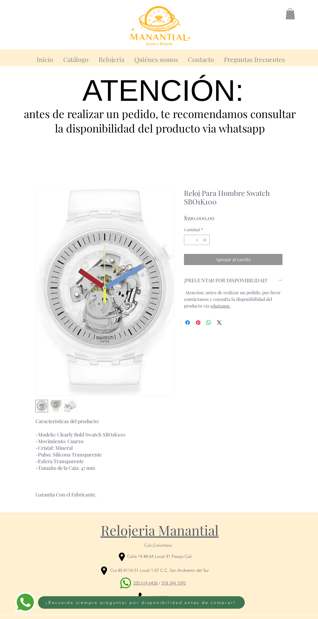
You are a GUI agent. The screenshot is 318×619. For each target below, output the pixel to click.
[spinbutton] (197, 240)
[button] (290, 13)
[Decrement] (188, 240)
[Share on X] (219, 322)
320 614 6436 (145, 583)
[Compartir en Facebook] (187, 322)
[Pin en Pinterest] (198, 322)
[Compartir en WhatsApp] (208, 322)
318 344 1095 (173, 583)
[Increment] (205, 240)
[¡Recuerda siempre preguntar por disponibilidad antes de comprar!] (141, 602)
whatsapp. (220, 306)
